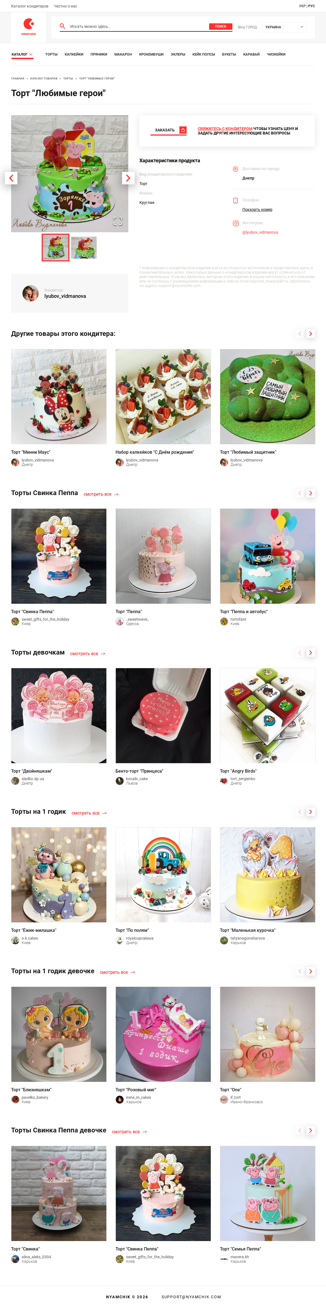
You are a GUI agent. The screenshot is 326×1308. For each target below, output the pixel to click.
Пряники (99, 54)
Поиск (220, 26)
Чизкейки (276, 54)
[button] (69, 174)
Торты (51, 54)
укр (302, 6)
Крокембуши (151, 54)
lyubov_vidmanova (65, 296)
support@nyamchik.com (191, 1297)
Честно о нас (65, 6)
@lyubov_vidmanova (260, 232)
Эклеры (178, 54)
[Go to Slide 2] (84, 247)
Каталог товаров (43, 78)
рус (311, 6)
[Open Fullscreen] (117, 221)
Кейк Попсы (203, 54)
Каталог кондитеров (29, 6)
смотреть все (97, 494)
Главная (17, 78)
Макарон (123, 54)
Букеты (229, 54)
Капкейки (74, 54)
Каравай (251, 54)
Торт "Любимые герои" (97, 78)
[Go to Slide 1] (55, 247)
